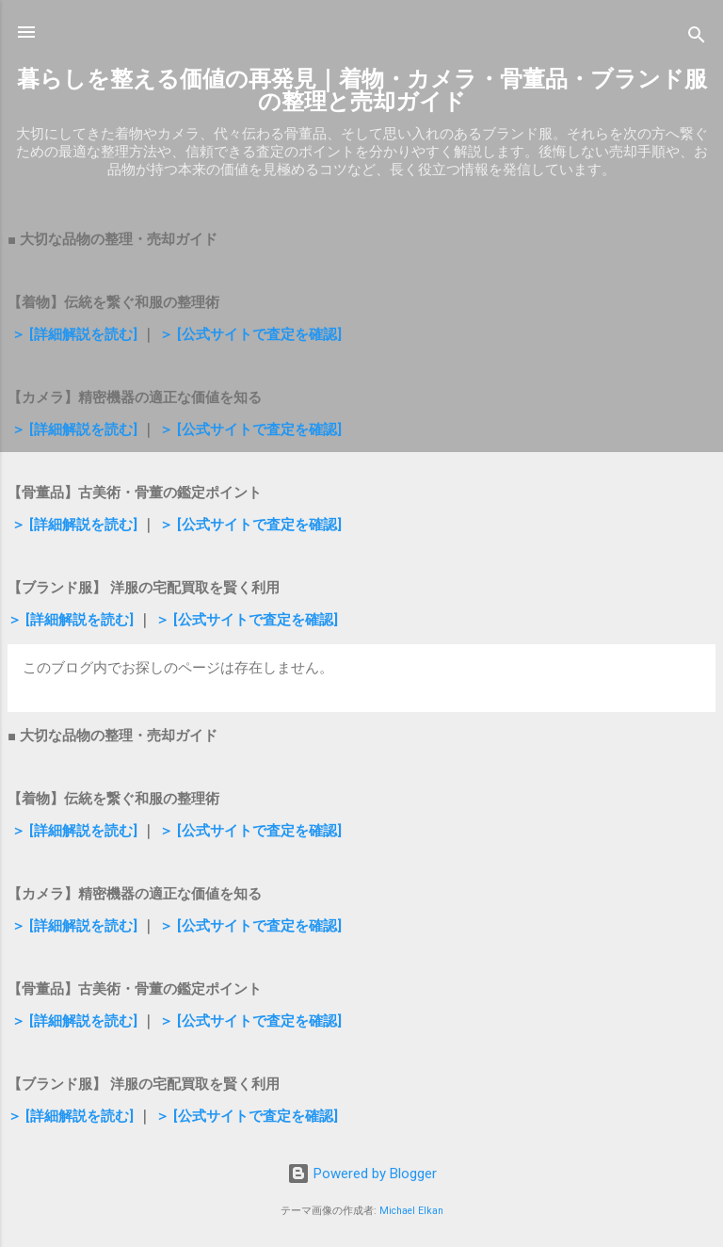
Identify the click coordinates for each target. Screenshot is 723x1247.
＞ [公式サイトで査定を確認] (248, 334)
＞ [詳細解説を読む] (72, 334)
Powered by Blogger (362, 1173)
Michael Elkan (411, 1211)
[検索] (696, 38)
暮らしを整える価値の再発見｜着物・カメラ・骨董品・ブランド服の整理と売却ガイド (362, 90)
